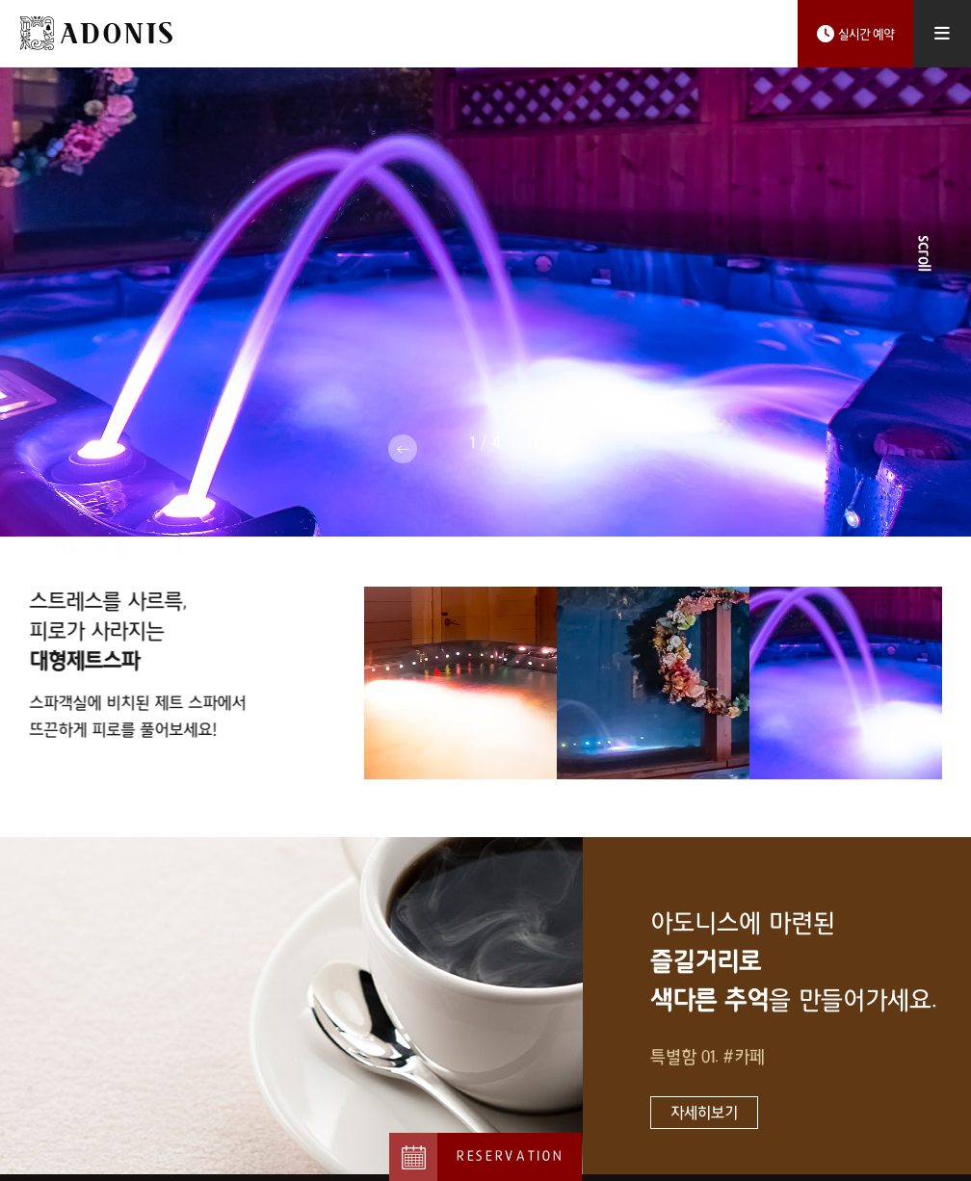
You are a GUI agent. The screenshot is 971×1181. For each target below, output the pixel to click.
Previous (402, 448)
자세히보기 (704, 1104)
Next (568, 448)
